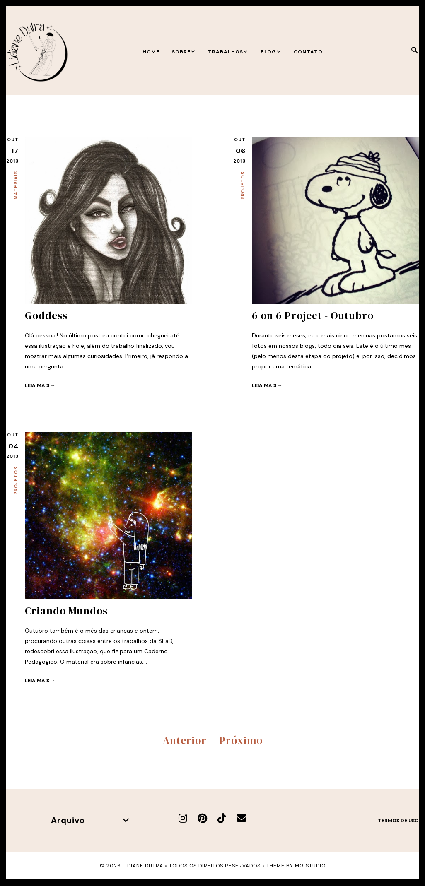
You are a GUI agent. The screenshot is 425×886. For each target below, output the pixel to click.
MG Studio (310, 865)
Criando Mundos (66, 611)
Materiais (16, 185)
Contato (308, 51)
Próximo (241, 740)
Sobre (184, 51)
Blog (271, 51)
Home (150, 51)
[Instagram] (183, 818)
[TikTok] (221, 818)
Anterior (185, 740)
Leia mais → (40, 385)
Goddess (46, 315)
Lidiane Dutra (143, 865)
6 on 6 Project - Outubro (313, 315)
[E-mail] (241, 818)
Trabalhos (228, 51)
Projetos (243, 185)
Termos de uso (398, 820)
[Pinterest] (202, 818)
